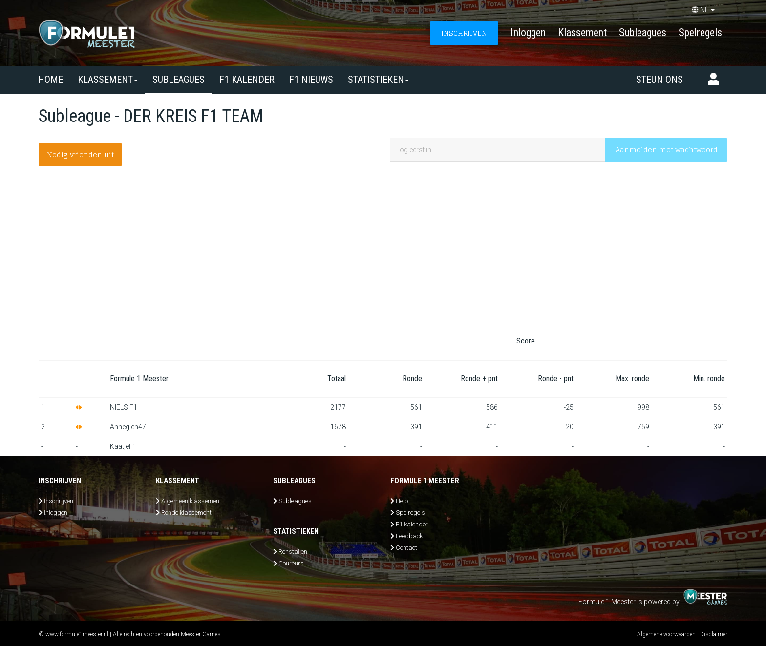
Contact (406, 547)
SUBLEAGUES (178, 79)
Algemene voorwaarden (666, 634)
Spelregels (700, 32)
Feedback (409, 536)
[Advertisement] (383, 244)
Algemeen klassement (191, 501)
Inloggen (528, 32)
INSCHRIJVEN (464, 33)
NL (703, 10)
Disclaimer (713, 634)
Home (50, 79)
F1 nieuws (311, 79)
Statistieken (378, 79)
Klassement (582, 32)
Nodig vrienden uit (80, 154)
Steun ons (659, 79)
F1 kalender (247, 79)
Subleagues (642, 32)
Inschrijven (58, 501)
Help (402, 501)
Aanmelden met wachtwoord (667, 149)
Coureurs (291, 563)
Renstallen (292, 551)
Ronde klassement (186, 512)
